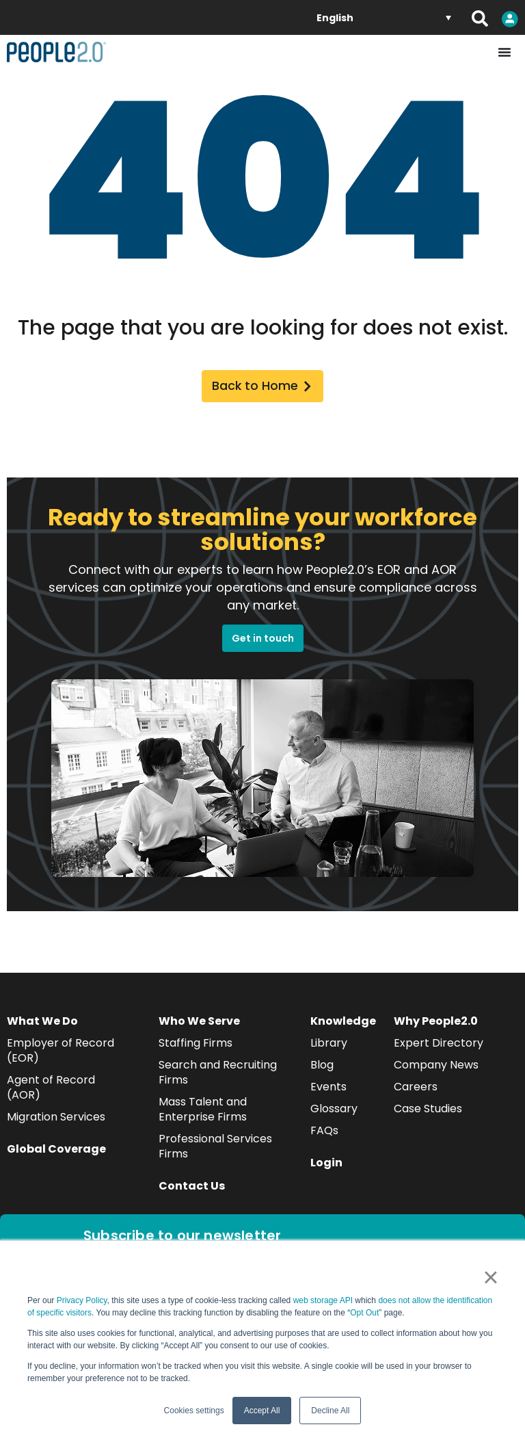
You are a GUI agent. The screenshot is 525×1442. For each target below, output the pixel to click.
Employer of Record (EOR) (60, 1055)
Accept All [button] (262, 1410)
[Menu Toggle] (504, 52)
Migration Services (56, 1121)
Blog (322, 1069)
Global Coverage (56, 1154)
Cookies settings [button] (194, 1410)
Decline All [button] (330, 1410)
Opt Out (364, 1313)
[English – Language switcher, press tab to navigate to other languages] (384, 17)
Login (326, 1167)
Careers (416, 1091)
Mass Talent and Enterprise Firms (203, 1114)
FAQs (324, 1135)
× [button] (490, 1277)
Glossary (334, 1113)
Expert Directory (438, 1048)
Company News (436, 1069)
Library (328, 1048)
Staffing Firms (195, 1048)
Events (328, 1091)
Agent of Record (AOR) (51, 1092)
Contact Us (192, 1190)
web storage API (324, 1300)
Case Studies (428, 1113)
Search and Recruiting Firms (218, 1077)
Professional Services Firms (215, 1151)
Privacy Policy (82, 1300)
